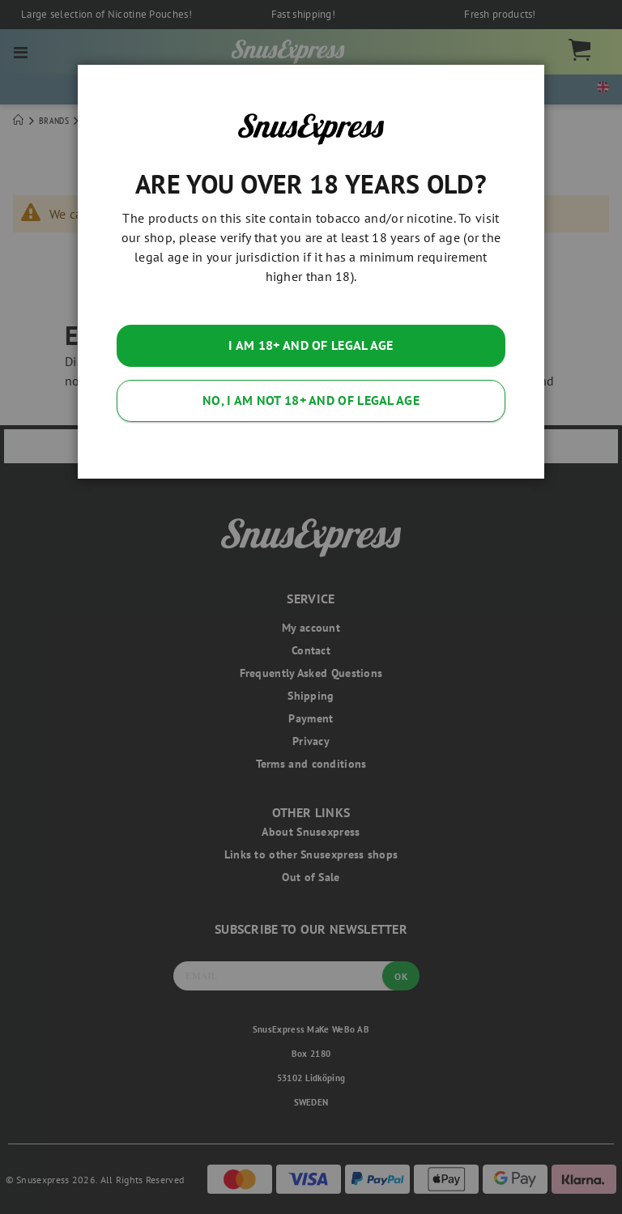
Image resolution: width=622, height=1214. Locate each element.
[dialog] (311, 607)
